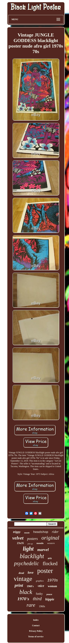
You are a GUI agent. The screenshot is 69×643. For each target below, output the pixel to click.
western (51, 543)
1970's (23, 598)
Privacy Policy (36, 631)
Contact (36, 625)
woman (52, 586)
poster (45, 570)
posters (32, 539)
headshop (40, 532)
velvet (18, 538)
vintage (23, 578)
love (30, 572)
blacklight (32, 556)
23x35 (20, 543)
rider (55, 532)
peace (49, 594)
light (28, 548)
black (26, 592)
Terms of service (36, 636)
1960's (30, 586)
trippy (17, 532)
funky (39, 593)
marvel (43, 549)
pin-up (30, 544)
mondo (39, 543)
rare (30, 605)
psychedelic (26, 563)
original (50, 538)
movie (27, 533)
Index (35, 620)
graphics (40, 581)
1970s (52, 580)
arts (50, 558)
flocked (50, 563)
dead (21, 572)
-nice (40, 586)
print (19, 585)
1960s (42, 606)
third (37, 598)
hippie (49, 599)
